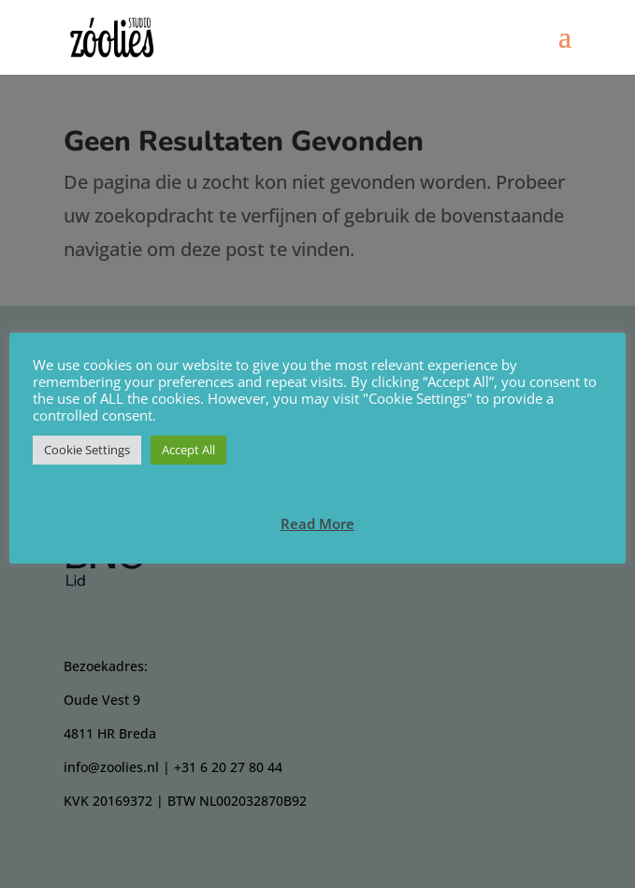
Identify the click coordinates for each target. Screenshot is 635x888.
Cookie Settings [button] (87, 449)
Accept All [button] (188, 449)
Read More (317, 523)
